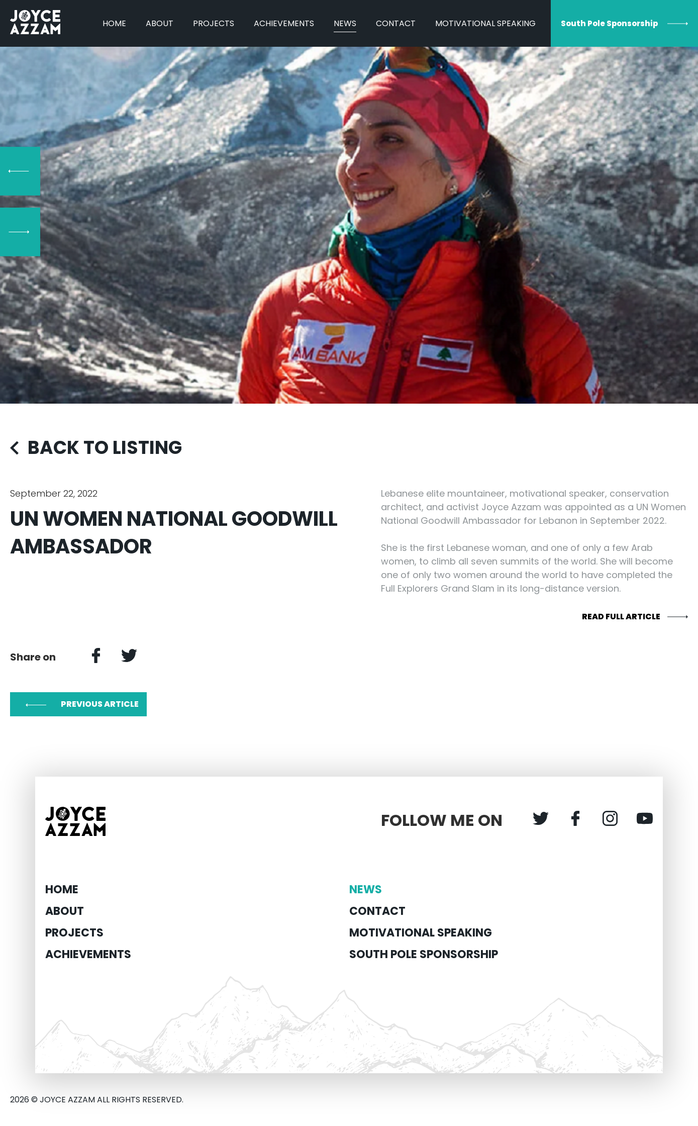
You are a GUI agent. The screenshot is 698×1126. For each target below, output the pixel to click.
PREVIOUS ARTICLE (100, 704)
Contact (396, 23)
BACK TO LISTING (105, 447)
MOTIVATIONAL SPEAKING (485, 23)
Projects (213, 23)
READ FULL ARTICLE (621, 616)
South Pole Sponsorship (609, 23)
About (159, 23)
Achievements (284, 23)
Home (114, 23)
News (345, 23)
